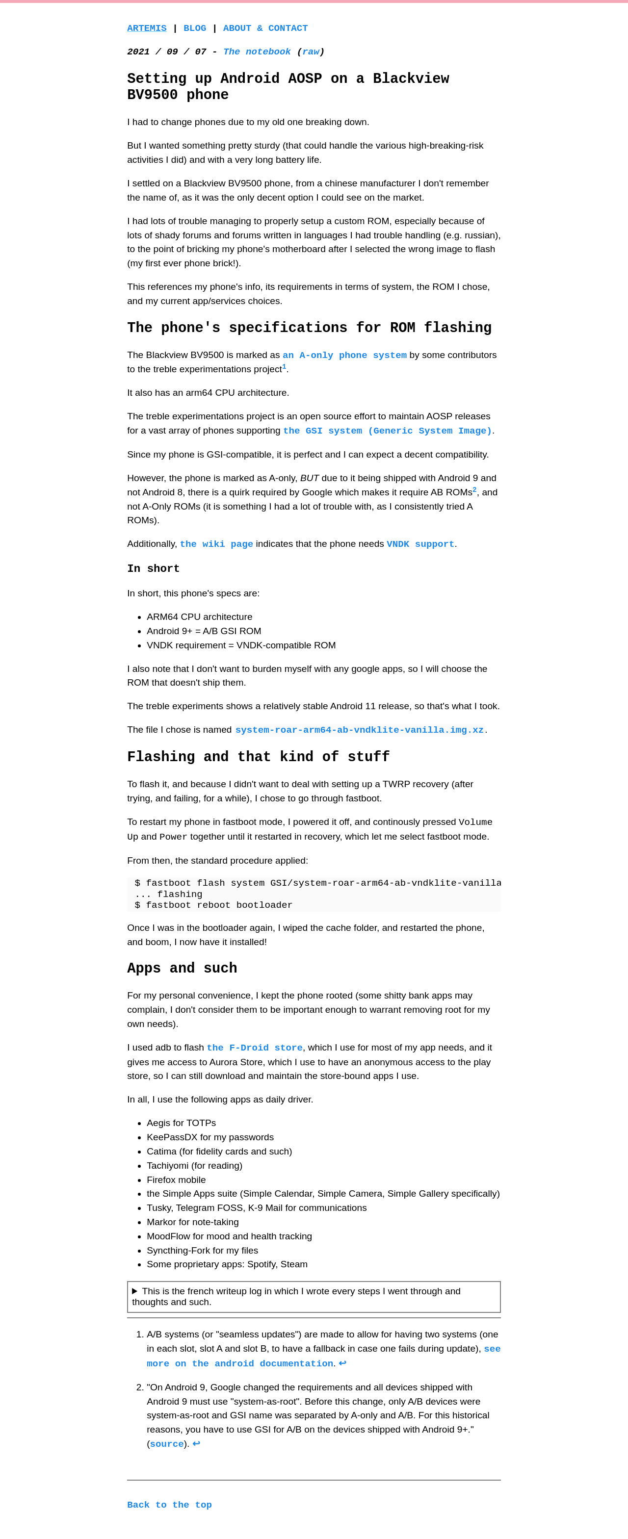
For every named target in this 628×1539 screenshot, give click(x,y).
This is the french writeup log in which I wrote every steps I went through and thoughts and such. (296, 1296)
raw (310, 51)
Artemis (147, 28)
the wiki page (217, 543)
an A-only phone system (345, 354)
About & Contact (265, 28)
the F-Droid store (255, 1047)
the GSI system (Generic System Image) (387, 430)
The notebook (257, 51)
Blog (194, 28)
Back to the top (169, 1505)
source (167, 1443)
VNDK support (420, 543)
